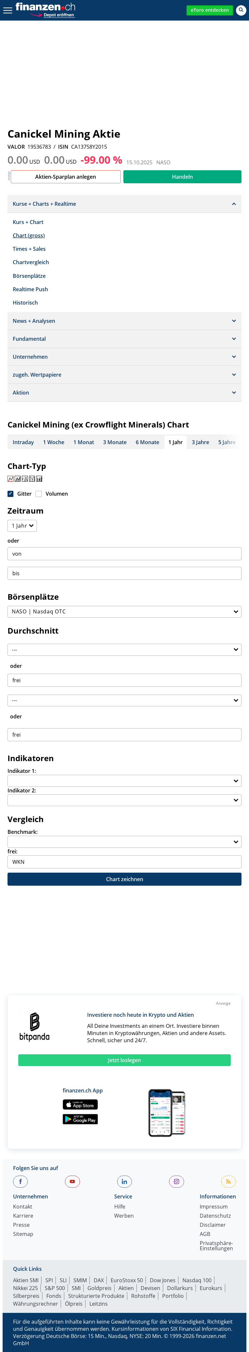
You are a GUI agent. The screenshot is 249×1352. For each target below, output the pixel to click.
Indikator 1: (22, 770)
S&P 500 (55, 1288)
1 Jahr (175, 442)
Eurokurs (211, 1288)
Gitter (24, 493)
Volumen (57, 493)
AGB (205, 1234)
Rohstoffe (143, 1295)
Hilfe (119, 1207)
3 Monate (115, 442)
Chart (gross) (29, 235)
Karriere (23, 1216)
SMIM (80, 1280)
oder (13, 540)
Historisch (25, 302)
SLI (63, 1280)
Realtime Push (30, 289)
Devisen (150, 1288)
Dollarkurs (180, 1288)
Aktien (126, 1288)
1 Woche (53, 442)
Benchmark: (23, 831)
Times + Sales (29, 248)
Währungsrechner (35, 1303)
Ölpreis (74, 1303)
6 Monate (147, 442)
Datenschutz (215, 1216)
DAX (99, 1280)
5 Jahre (227, 442)
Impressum (214, 1207)
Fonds (53, 1295)
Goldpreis (99, 1288)
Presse (21, 1225)
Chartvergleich (31, 262)
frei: (12, 851)
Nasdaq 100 (196, 1280)
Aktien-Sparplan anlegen (65, 176)
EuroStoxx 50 (127, 1280)
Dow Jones (163, 1280)
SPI (49, 1280)
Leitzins (98, 1303)
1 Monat (83, 442)
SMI (76, 1288)
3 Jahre (200, 442)
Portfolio (173, 1295)
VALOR (16, 146)
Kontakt (22, 1207)
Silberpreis (26, 1295)
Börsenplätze (29, 275)
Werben (124, 1216)
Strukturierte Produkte (96, 1295)
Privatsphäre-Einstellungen (216, 1246)
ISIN (63, 146)
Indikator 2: (22, 790)
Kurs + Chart (28, 222)
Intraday (23, 442)
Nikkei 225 (25, 1288)
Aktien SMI (26, 1280)
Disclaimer (213, 1225)
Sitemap (23, 1234)
